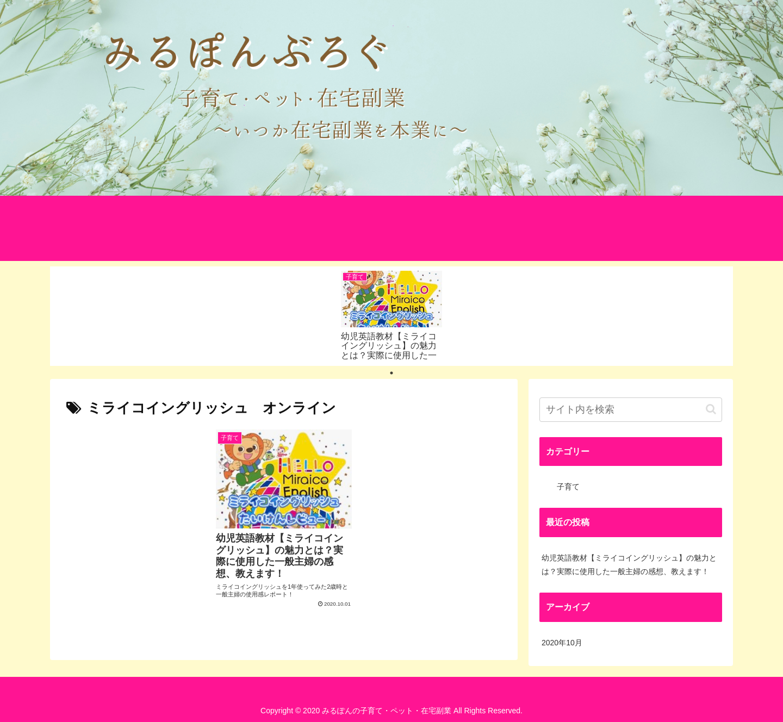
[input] (630, 409)
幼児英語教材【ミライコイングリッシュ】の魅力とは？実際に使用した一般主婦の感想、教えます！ (629, 564)
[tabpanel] (391, 314)
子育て (568, 486)
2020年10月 (562, 642)
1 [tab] (391, 373)
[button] (710, 409)
